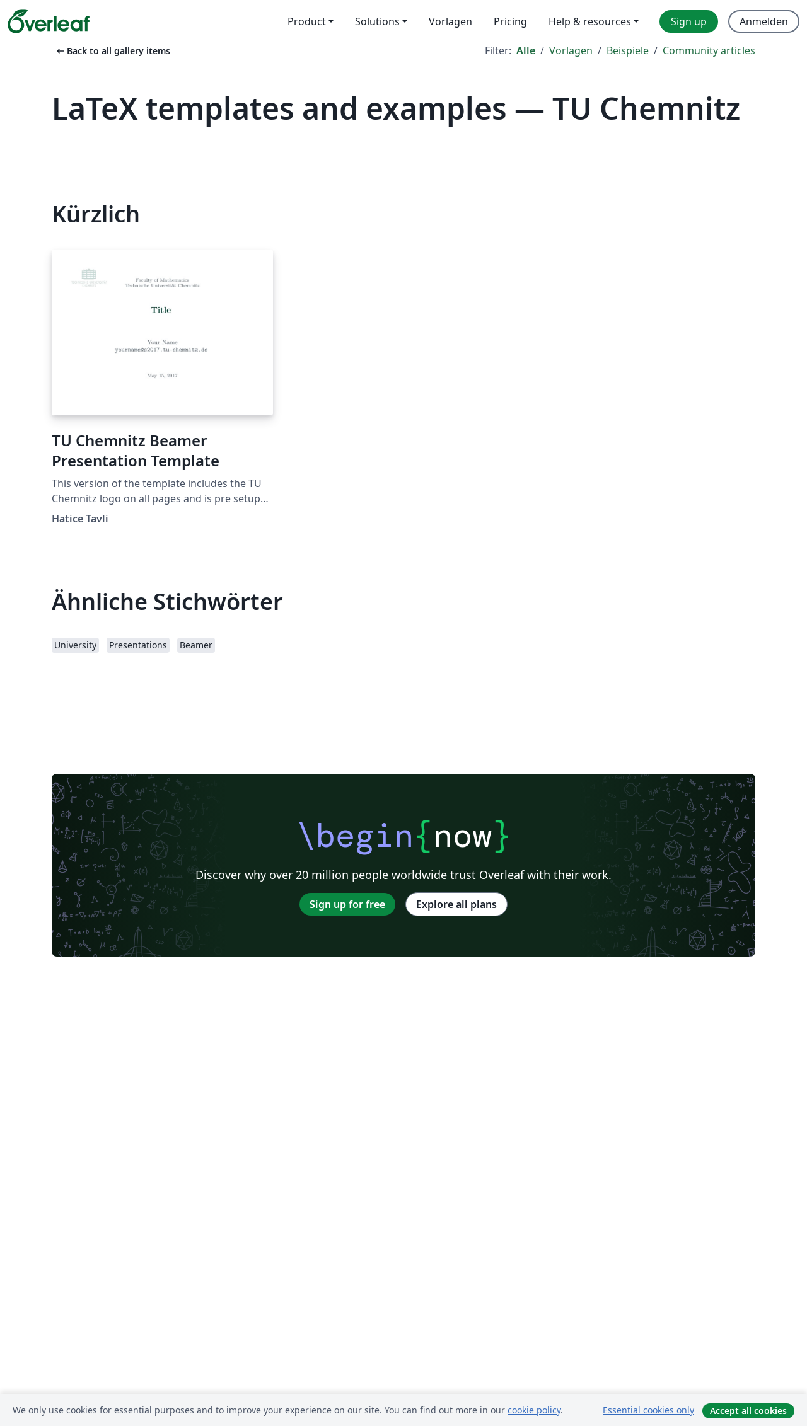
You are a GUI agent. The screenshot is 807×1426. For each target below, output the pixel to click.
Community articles (709, 50)
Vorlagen (571, 50)
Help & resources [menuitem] (590, 21)
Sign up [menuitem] (689, 21)
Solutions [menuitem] (377, 21)
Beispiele (628, 50)
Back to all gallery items (112, 51)
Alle (525, 50)
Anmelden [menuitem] (764, 21)
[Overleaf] (49, 21)
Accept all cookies (748, 1411)
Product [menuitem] (306, 21)
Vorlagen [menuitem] (450, 21)
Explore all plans (456, 904)
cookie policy (534, 1410)
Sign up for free (347, 904)
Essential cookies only (648, 1410)
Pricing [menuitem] (510, 21)
